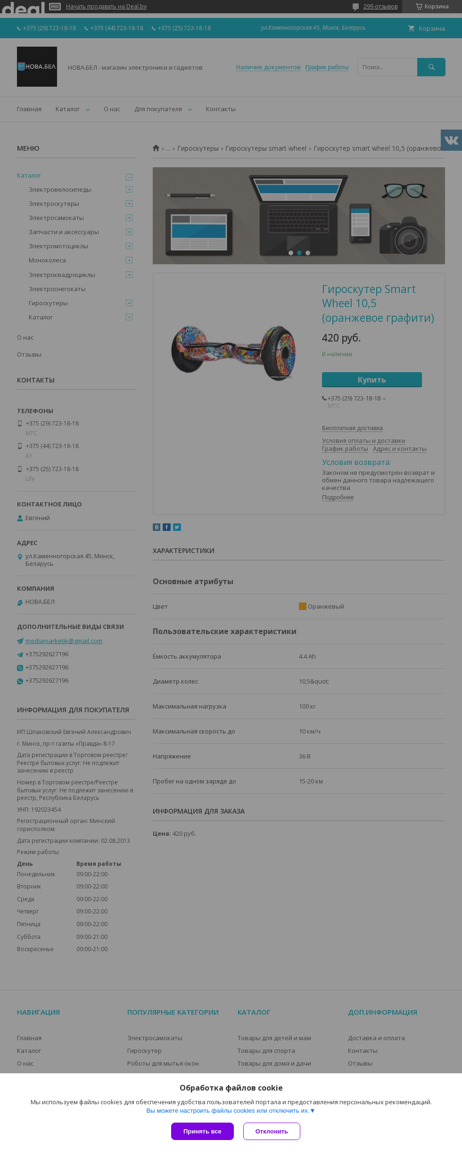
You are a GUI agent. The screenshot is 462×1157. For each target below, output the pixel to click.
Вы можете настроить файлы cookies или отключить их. (227, 1110)
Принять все (202, 1131)
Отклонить (272, 1131)
